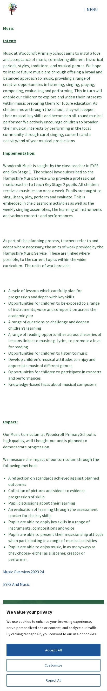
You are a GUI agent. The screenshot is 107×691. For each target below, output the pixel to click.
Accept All (53, 650)
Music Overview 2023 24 (23, 571)
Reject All (54, 680)
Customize (54, 665)
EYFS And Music (16, 584)
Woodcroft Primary (13, 9)
